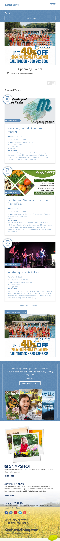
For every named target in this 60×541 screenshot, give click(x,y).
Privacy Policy (14, 533)
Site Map (27, 533)
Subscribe (30, 378)
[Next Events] (34, 305)
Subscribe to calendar (15, 312)
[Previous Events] (24, 305)
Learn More (9, 476)
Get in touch (16, 508)
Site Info (21, 533)
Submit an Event (30, 18)
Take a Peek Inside (30, 383)
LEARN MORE (9, 495)
